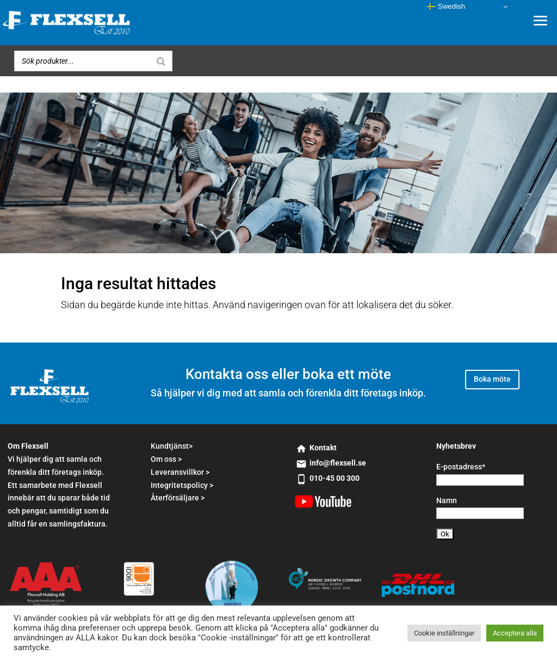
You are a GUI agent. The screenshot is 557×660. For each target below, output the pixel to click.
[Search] (161, 61)
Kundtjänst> (172, 446)
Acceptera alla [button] (515, 633)
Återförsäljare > (178, 497)
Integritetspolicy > (182, 485)
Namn (446, 500)
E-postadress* (460, 466)
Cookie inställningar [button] (444, 633)
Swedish (446, 6)
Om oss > (166, 459)
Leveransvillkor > (180, 472)
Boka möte (492, 379)
